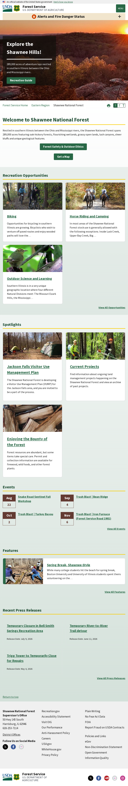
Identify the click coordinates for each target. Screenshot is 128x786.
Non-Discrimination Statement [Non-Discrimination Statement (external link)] (103, 747)
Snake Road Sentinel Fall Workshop (34, 499)
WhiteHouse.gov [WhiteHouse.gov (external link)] (51, 749)
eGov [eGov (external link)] (88, 741)
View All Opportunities (111, 307)
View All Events (116, 528)
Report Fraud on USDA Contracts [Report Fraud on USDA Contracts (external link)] (104, 727)
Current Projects (84, 366)
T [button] (115, 105)
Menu (120, 8)
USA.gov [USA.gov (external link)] (47, 744)
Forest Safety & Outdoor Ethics (63, 146)
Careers (46, 738)
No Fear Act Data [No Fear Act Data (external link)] (95, 716)
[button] (109, 105)
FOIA (88, 722)
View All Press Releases (111, 678)
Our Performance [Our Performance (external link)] (52, 727)
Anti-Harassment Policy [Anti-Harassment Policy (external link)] (56, 733)
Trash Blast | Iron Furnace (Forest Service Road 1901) (93, 516)
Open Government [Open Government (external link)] (96, 752)
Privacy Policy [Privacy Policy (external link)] (50, 755)
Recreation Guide (21, 80)
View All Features (115, 592)
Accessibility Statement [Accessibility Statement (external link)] (56, 716)
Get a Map (63, 157)
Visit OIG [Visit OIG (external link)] (47, 722)
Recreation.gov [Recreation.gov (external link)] (51, 711)
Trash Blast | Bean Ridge (92, 497)
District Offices (11, 734)
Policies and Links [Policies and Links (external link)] (95, 736)
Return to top (10, 696)
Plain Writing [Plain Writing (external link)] (92, 711)
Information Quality (97, 758)
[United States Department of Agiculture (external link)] (8, 8)
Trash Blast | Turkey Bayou (35, 514)
